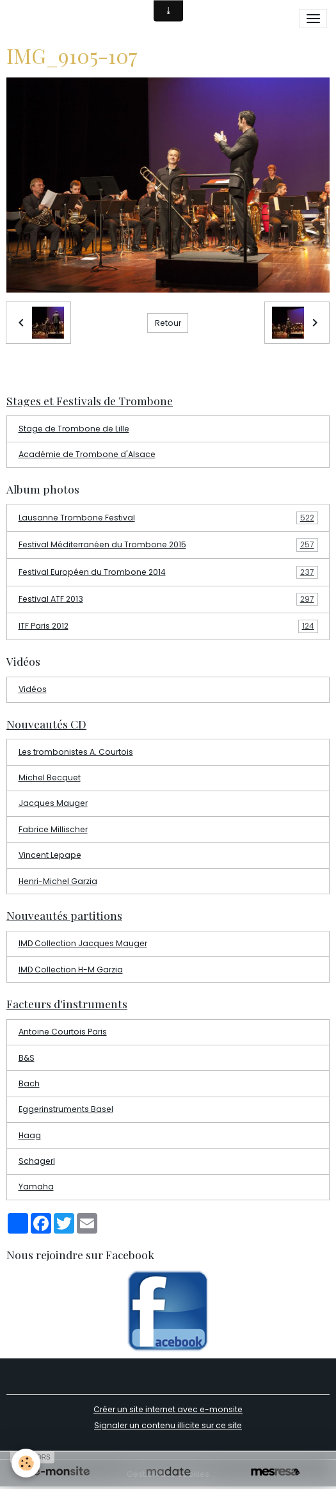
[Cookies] (26, 1463)
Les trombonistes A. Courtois (76, 751)
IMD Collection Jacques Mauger (83, 943)
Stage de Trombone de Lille (74, 428)
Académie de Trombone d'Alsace (87, 454)
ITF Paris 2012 (168, 626)
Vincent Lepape (50, 854)
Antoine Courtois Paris (63, 1031)
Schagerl (37, 1160)
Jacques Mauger (53, 803)
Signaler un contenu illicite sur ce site (168, 1425)
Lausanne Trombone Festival (168, 517)
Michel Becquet (50, 777)
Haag (30, 1135)
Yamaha (36, 1186)
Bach (29, 1083)
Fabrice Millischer (53, 829)
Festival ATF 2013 (168, 599)
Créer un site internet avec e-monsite (168, 1409)
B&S (27, 1057)
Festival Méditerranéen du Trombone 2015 (168, 544)
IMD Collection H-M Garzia (71, 969)
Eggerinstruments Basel (66, 1109)
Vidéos (33, 689)
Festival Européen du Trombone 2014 (168, 572)
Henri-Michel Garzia (58, 881)
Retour (168, 323)
